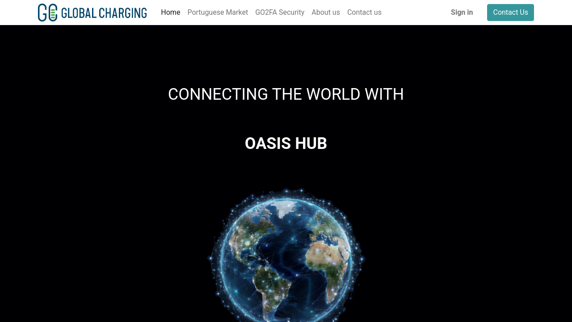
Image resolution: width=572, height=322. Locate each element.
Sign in (462, 12)
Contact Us (510, 12)
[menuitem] (170, 12)
